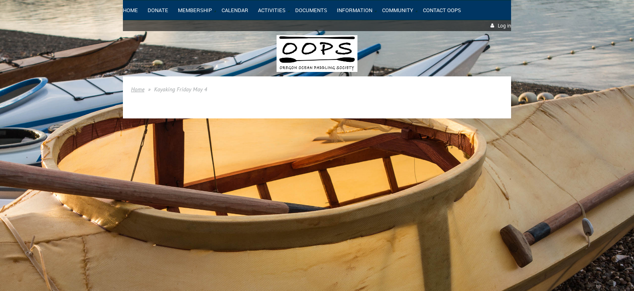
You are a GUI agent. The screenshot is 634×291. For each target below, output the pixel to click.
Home (137, 89)
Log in (504, 25)
